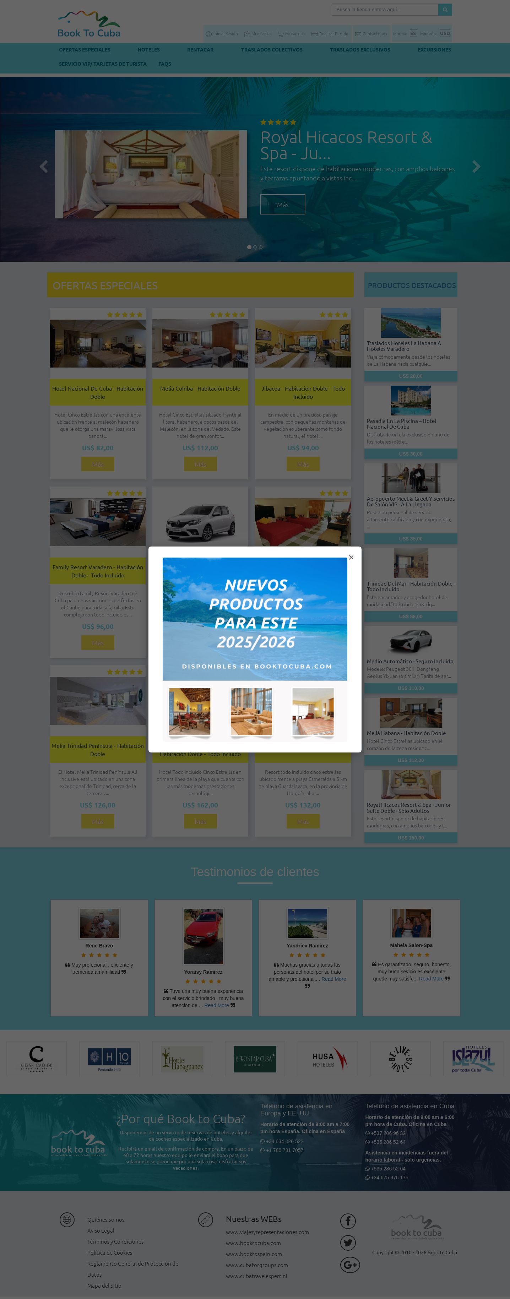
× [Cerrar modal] (351, 557)
